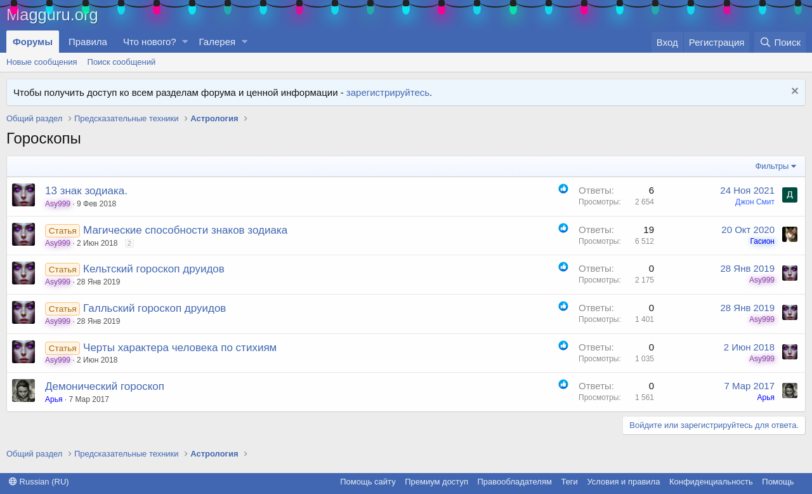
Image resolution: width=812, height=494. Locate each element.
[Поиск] (780, 42)
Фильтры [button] (772, 166)
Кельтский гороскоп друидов (154, 269)
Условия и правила (623, 481)
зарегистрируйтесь (387, 92)
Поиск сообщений (122, 62)
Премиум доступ (436, 481)
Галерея (217, 41)
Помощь (778, 481)
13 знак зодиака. (86, 191)
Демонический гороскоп (104, 386)
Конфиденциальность (711, 481)
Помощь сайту (367, 481)
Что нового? (149, 41)
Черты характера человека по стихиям (180, 348)
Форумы (33, 41)
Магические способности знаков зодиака (185, 230)
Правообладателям (515, 481)
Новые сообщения (41, 62)
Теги (569, 481)
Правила (88, 41)
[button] (185, 41)
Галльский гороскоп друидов (154, 308)
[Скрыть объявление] (793, 92)
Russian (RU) (39, 481)
